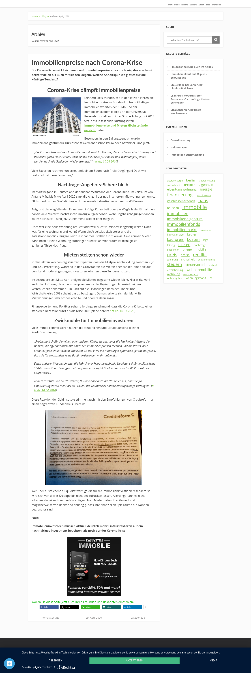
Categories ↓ (138, 617)
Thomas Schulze (49, 617)
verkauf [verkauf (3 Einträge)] (213, 265)
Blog (208, 4)
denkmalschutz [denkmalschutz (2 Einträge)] (174, 185)
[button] (49, 607)
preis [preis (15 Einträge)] (172, 254)
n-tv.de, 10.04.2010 (105, 161)
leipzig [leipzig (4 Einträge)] (171, 245)
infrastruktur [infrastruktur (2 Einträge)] (205, 230)
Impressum (216, 4)
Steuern (193, 4)
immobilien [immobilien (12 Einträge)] (177, 213)
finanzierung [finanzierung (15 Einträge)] (180, 195)
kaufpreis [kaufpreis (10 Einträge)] (175, 239)
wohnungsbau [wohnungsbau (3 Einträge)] (175, 278)
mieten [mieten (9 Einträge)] (184, 244)
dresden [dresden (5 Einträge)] (189, 185)
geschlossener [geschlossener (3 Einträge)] (203, 195)
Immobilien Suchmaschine (187, 154)
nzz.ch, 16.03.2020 (122, 311)
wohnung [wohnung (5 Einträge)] (173, 274)
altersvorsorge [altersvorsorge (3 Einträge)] (175, 180)
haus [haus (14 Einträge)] (203, 200)
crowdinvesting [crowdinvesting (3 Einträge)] (206, 180)
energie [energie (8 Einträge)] (206, 189)
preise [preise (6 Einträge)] (185, 255)
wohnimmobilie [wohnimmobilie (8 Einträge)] (199, 269)
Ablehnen (55, 660)
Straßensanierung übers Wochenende (186, 111)
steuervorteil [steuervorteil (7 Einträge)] (195, 264)
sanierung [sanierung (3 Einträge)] (172, 259)
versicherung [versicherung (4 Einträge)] (175, 270)
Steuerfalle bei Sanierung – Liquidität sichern (187, 86)
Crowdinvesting (180, 140)
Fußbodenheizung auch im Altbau (192, 67)
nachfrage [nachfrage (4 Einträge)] (200, 245)
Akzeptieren (134, 660)
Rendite (184, 4)
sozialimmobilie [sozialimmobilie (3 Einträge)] (206, 259)
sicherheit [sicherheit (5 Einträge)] (188, 259)
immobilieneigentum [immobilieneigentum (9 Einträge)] (185, 218)
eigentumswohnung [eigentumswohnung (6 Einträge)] (182, 189)
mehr (213, 660)
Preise (177, 4)
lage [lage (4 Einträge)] (205, 240)
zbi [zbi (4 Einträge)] (211, 278)
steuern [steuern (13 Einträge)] (174, 264)
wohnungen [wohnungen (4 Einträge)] (190, 274)
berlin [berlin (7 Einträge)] (190, 180)
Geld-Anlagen (179, 147)
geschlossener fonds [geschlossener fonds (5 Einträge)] (181, 201)
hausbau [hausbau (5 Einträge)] (173, 208)
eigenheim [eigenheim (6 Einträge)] (206, 184)
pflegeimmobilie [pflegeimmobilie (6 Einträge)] (195, 249)
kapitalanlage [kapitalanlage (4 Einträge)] (175, 234)
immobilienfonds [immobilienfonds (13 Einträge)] (183, 224)
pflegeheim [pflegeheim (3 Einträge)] (173, 249)
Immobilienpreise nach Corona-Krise (87, 62)
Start (170, 4)
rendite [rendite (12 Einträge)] (200, 254)
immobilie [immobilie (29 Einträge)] (194, 207)
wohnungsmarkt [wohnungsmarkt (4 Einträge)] (196, 278)
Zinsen (201, 4)
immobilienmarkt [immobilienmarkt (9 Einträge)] (182, 229)
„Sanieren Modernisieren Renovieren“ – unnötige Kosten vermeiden (190, 99)
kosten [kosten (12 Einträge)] (193, 239)
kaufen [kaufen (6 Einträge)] (192, 234)
